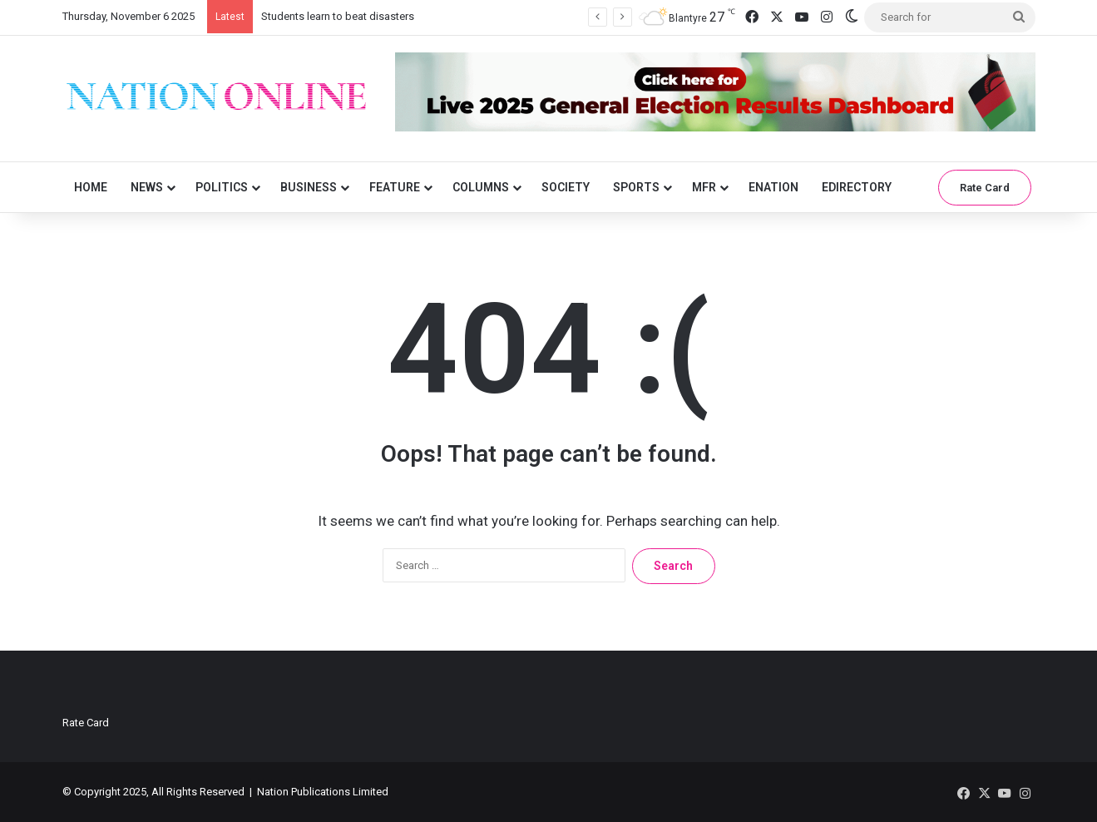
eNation (773, 187)
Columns (480, 187)
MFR (704, 187)
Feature (394, 187)
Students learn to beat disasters (337, 16)
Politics (221, 187)
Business (308, 187)
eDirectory (857, 187)
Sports (636, 187)
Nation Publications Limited (322, 791)
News (147, 187)
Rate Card (985, 187)
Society (565, 187)
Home (90, 187)
